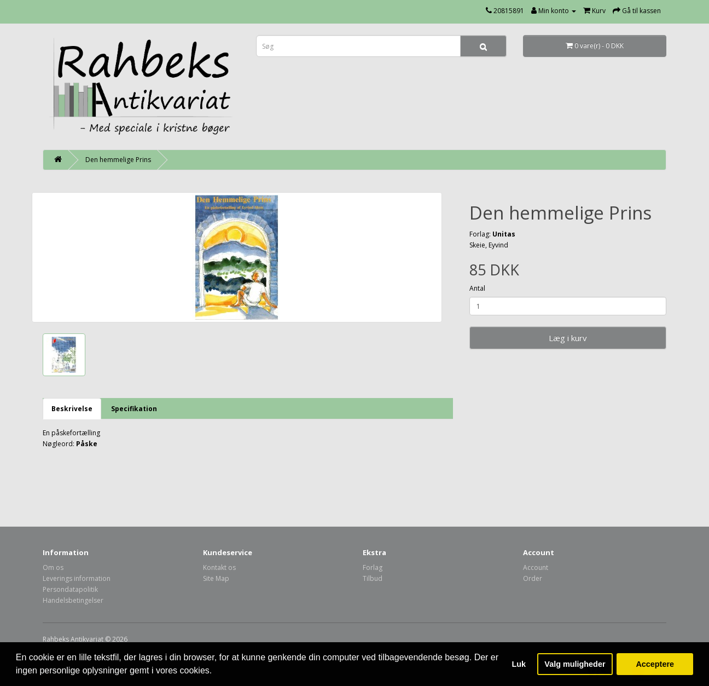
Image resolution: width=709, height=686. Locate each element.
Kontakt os (219, 567)
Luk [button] (519, 664)
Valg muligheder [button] (574, 664)
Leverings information (77, 578)
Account (535, 567)
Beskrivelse (71, 408)
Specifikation (134, 408)
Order (532, 578)
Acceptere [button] (655, 664)
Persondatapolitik (70, 589)
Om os (53, 567)
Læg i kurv (568, 337)
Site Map (216, 578)
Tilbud (372, 578)
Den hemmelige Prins (118, 159)
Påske (86, 443)
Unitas (503, 234)
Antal (477, 288)
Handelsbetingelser (73, 600)
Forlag (372, 567)
